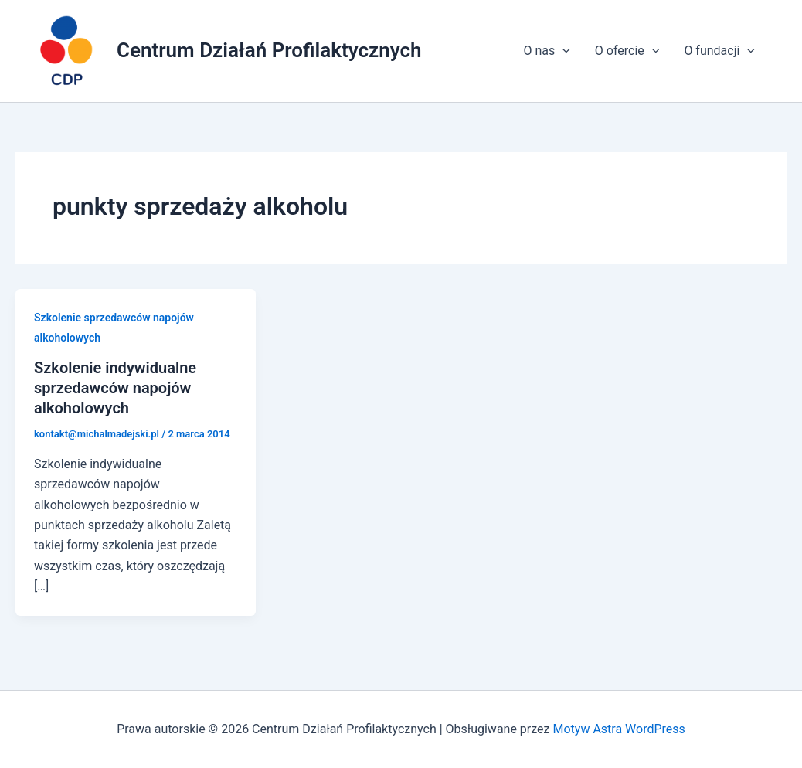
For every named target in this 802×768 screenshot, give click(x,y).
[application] (562, 51)
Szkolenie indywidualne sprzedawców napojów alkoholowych (115, 388)
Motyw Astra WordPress (618, 729)
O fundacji (719, 51)
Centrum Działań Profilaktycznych (269, 50)
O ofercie (627, 51)
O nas (546, 51)
